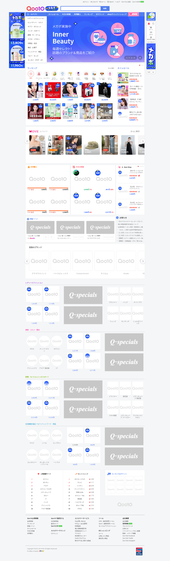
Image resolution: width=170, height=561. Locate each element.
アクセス (78, 533)
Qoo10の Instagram (129, 541)
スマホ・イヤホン (34, 39)
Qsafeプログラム (80, 538)
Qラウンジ (54, 533)
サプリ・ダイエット (34, 26)
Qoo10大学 (136, 2)
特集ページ (34, 219)
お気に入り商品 (104, 536)
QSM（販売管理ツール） (107, 521)
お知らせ (123, 218)
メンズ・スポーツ (34, 31)
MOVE (34, 131)
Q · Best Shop (126, 167)
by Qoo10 (43, 131)
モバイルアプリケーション (107, 526)
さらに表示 (111, 68)
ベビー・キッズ (33, 56)
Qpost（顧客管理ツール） (107, 524)
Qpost (111, 2)
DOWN (153, 72)
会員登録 (30, 521)
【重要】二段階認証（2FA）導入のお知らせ (131, 241)
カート (103, 2)
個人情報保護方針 (81, 528)
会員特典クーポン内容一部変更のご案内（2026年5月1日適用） (131, 227)
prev (27, 141)
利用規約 (78, 526)
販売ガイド (54, 524)
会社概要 (125, 521)
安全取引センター (81, 536)
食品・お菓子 (32, 47)
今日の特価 (80, 167)
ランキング (32, 68)
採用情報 (125, 524)
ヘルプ (117, 2)
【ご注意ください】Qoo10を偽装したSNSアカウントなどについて (131, 235)
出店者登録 (54, 521)
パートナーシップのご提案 (131, 531)
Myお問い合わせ (80, 521)
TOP (148, 72)
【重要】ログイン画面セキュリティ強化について (131, 238)
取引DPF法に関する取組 (83, 541)
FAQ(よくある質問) (81, 524)
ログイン (86, 2)
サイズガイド (151, 42)
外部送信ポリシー (81, 531)
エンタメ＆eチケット (119, 474)
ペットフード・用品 (34, 52)
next (143, 141)
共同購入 (34, 167)
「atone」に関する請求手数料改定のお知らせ (131, 230)
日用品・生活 (32, 43)
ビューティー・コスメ (35, 22)
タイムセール (123, 68)
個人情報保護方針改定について (128, 224)
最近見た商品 (103, 538)
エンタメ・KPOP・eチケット (37, 60)
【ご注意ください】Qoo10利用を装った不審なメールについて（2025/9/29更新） (131, 232)
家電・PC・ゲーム (34, 35)
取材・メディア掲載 (129, 533)
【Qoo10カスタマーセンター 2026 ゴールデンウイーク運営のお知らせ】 (131, 221)
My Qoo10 (94, 2)
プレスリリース (128, 526)
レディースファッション (36, 18)
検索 (104, 8)
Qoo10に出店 (126, 2)
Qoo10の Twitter (128, 538)
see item (115, 289)
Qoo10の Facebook (129, 536)
